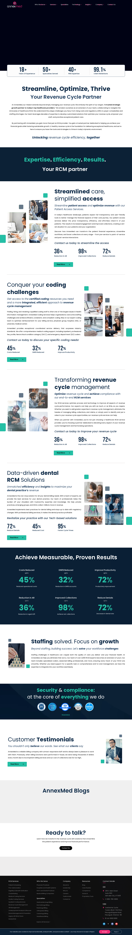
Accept (104, 932)
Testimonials (67, 896)
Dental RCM (12, 919)
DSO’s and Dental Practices (45, 891)
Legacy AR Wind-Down (16, 916)
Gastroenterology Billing (44, 902)
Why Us (65, 891)
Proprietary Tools (87, 896)
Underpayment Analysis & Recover (20, 910)
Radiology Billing (42, 908)
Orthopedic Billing (42, 911)
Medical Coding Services (17, 896)
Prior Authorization (15, 888)
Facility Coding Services (16, 899)
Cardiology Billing (42, 913)
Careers (65, 893)
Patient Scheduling (15, 885)
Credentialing (13, 893)
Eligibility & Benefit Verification (18, 891)
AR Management (14, 908)
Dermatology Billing (43, 905)
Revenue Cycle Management (18, 905)
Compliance (86, 891)
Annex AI (85, 893)
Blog (83, 885)
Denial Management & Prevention (20, 913)
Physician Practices (43, 885)
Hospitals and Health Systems (46, 888)
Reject (116, 932)
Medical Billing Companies (45, 893)
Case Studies (86, 888)
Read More (66, 715)
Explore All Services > (43, 922)
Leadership (66, 888)
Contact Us (66, 899)
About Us (66, 885)
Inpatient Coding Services (17, 902)
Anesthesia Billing (42, 916)
